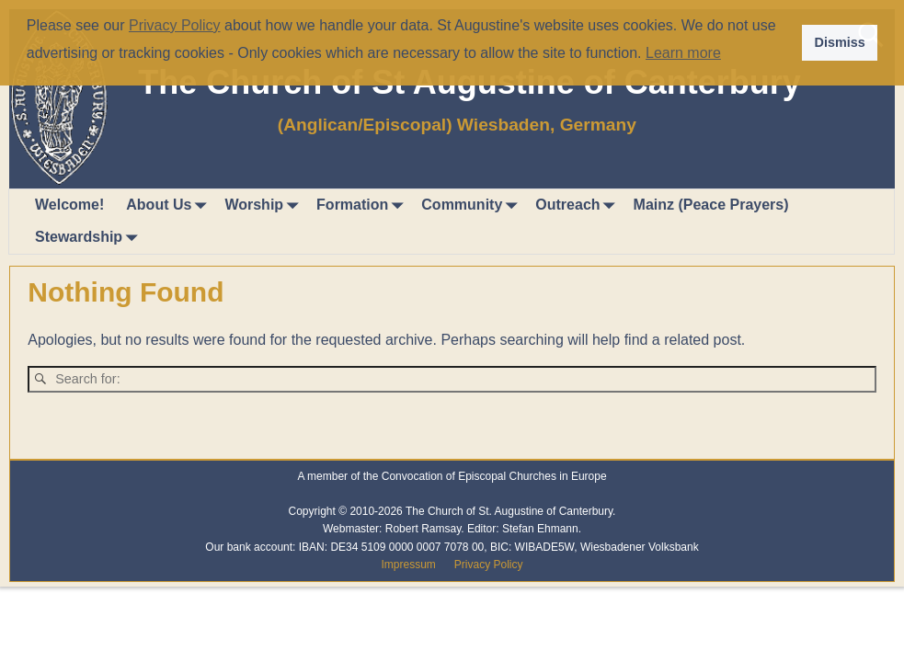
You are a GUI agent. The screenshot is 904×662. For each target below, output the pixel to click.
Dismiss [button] (839, 42)
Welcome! (69, 204)
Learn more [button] (683, 53)
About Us (169, 205)
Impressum (408, 564)
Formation (363, 205)
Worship (264, 205)
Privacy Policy (488, 564)
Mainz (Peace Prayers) (711, 204)
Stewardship (89, 238)
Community (472, 205)
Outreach (578, 205)
